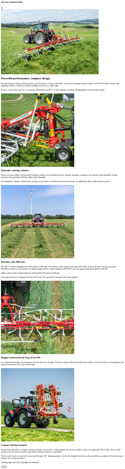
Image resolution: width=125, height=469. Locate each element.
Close (4, 467)
